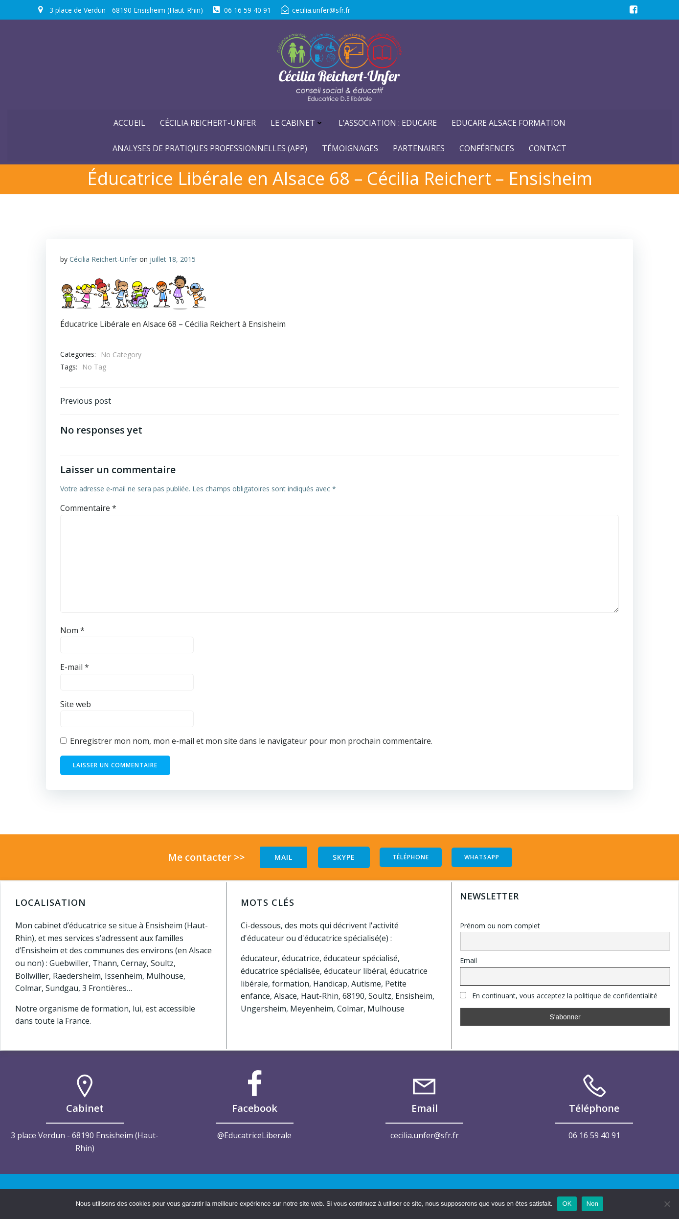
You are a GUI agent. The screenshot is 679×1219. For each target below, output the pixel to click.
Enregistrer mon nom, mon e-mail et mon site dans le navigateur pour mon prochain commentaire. (251, 742)
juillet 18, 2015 (173, 259)
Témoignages (350, 146)
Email (468, 961)
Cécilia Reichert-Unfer (208, 120)
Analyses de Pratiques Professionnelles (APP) (210, 146)
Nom (72, 631)
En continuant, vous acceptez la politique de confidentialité (558, 995)
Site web (75, 705)
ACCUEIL (129, 120)
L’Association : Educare (388, 120)
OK (566, 1203)
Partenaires (419, 146)
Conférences (486, 146)
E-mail (74, 668)
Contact (547, 146)
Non (593, 1203)
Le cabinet (297, 120)
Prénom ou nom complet (500, 925)
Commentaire (88, 509)
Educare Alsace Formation (509, 120)
